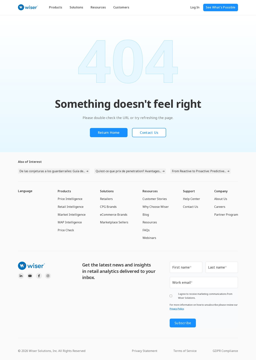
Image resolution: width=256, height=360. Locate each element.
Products (55, 7)
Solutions (76, 7)
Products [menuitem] (64, 191)
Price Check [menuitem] (66, 230)
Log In (194, 7)
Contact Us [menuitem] (190, 207)
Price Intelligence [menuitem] (70, 199)
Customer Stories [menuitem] (155, 199)
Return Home (109, 132)
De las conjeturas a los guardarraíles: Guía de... (52, 171)
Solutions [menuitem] (107, 191)
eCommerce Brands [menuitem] (113, 215)
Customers (121, 7)
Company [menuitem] (221, 191)
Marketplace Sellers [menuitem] (114, 222)
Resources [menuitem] (150, 191)
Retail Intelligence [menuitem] (71, 207)
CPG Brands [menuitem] (108, 207)
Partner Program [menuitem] (226, 215)
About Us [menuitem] (220, 199)
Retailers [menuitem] (106, 199)
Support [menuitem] (189, 191)
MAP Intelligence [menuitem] (70, 222)
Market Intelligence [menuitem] (72, 215)
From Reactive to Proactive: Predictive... (199, 171)
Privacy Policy (177, 308)
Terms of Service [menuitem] (185, 351)
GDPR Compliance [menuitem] (225, 351)
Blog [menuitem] (146, 215)
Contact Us (149, 132)
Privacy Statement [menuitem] (144, 351)
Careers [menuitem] (219, 207)
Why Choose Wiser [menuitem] (156, 207)
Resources (98, 7)
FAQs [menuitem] (146, 230)
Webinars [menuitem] (149, 238)
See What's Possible (221, 7)
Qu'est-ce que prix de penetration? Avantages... (128, 171)
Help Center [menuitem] (191, 199)
